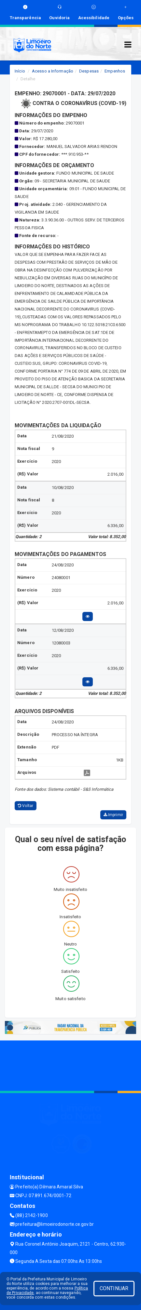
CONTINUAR (114, 1288)
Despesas (89, 71)
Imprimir (113, 815)
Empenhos (115, 71)
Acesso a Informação (52, 71)
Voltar (25, 805)
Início (20, 71)
